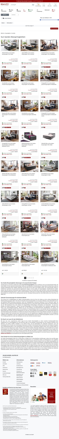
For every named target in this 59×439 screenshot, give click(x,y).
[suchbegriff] (21, 5)
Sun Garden (13, 33)
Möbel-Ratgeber (20, 379)
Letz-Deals (53, 10)
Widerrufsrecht (20, 377)
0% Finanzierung (39, 10)
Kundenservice (20, 365)
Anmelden (5, 363)
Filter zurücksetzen (54, 28)
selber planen (11, 10)
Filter (5, 14)
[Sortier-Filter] (15, 15)
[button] (44, 4)
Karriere (4, 371)
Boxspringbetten (8, 33)
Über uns (4, 374)
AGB (3, 365)
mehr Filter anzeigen (29, 25)
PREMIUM (19, 10)
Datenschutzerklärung (34, 415)
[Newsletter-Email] (39, 402)
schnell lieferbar (6, 18)
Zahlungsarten (19, 362)
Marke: (3, 22)
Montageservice (20, 367)
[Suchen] (33, 5)
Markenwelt (47, 10)
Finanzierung (19, 369)
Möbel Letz (3, 33)
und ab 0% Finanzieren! (29, 1)
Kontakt (4, 362)
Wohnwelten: (9, 22)
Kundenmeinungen (6, 373)
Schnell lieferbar (30, 10)
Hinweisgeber (19, 381)
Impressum (5, 367)
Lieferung (18, 363)
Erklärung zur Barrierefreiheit (22, 385)
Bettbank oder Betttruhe (6, 333)
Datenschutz (5, 369)
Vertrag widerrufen (6, 376)
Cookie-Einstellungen (21, 383)
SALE (24, 10)
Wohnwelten (3, 10)
